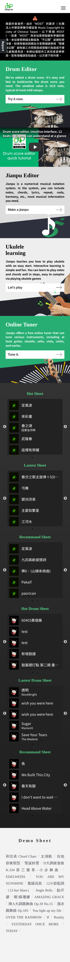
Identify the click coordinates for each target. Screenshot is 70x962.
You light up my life (46, 911)
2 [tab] (38, 457)
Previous (5, 427)
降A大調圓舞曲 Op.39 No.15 (31, 904)
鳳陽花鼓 (35, 883)
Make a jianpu (35, 210)
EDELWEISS (15, 877)
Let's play (35, 287)
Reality (59, 917)
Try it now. (35, 99)
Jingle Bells (44, 890)
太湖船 (46, 856)
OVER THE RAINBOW (24, 917)
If (48, 917)
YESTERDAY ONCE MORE (35, 924)
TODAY (12, 931)
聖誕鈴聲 (32, 863)
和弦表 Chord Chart (21, 856)
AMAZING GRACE (49, 897)
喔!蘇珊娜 (22, 897)
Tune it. (35, 354)
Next (65, 427)
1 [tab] (32, 457)
